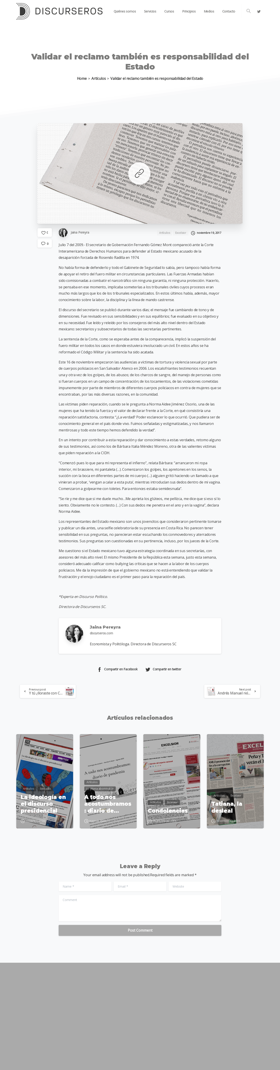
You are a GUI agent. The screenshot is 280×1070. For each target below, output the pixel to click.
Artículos (98, 78)
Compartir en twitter (163, 669)
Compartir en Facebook (117, 669)
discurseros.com (101, 633)
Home (82, 78)
